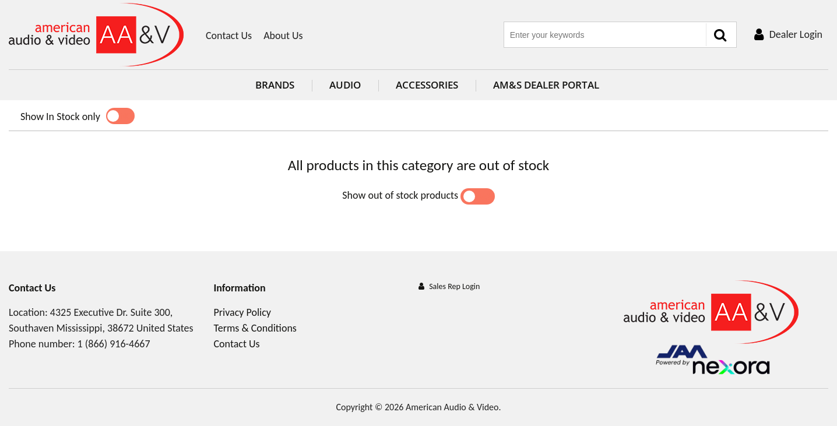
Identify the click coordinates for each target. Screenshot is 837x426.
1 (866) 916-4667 (114, 343)
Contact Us (229, 35)
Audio (336, 84)
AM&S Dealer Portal (537, 84)
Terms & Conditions (255, 328)
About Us (283, 35)
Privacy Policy (242, 312)
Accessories (418, 84)
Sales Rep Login (454, 286)
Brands (266, 84)
